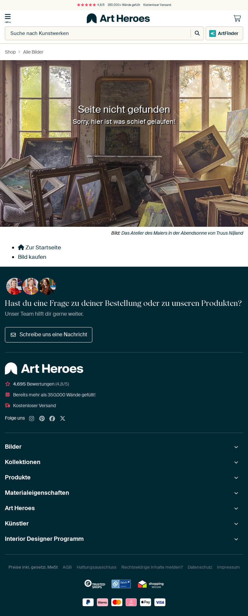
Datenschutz (200, 567)
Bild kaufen (32, 256)
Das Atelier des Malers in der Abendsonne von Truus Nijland (182, 233)
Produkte (18, 477)
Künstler (17, 523)
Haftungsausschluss (96, 567)
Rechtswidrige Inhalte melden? (152, 567)
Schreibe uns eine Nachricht (48, 334)
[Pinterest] (42, 419)
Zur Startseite (39, 247)
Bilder (13, 447)
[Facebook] (52, 419)
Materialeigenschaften (37, 493)
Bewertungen (37, 384)
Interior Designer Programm (44, 539)
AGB (67, 567)
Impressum (228, 567)
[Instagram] (31, 419)
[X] (62, 419)
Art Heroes (20, 508)
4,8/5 (90, 5)
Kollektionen (22, 462)
